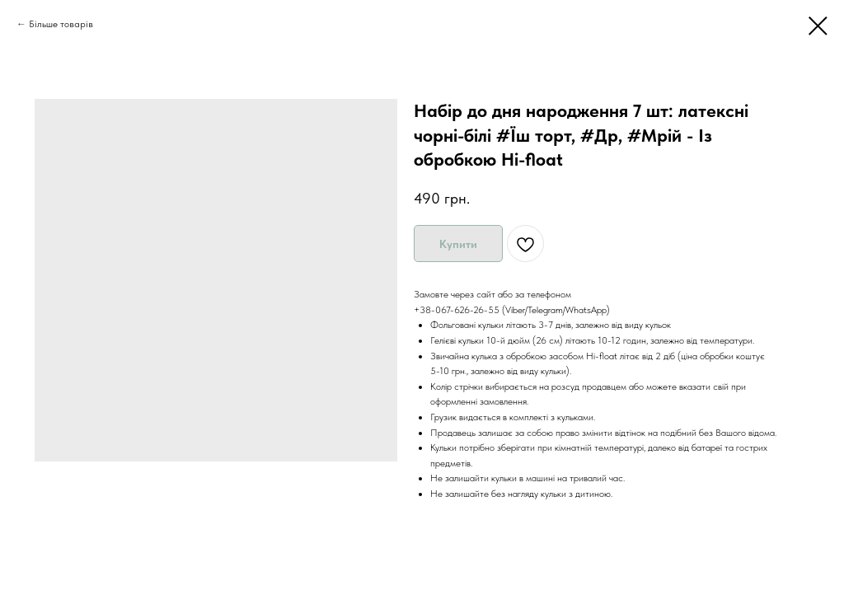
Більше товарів (61, 24)
